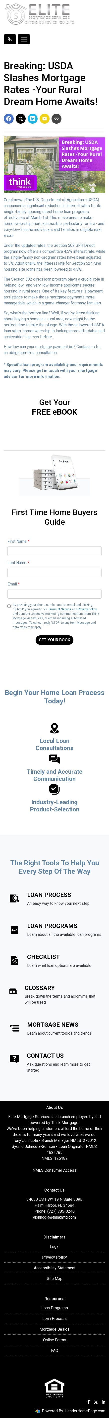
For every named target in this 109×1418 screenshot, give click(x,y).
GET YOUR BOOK (54, 640)
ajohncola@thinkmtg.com (54, 1217)
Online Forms (54, 1340)
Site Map (54, 1278)
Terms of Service (59, 609)
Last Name (18, 562)
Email (13, 584)
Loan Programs (54, 1308)
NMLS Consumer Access (54, 1170)
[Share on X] (21, 119)
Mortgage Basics (54, 1329)
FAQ (54, 1350)
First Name (18, 541)
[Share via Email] (45, 119)
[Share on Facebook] (9, 119)
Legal (54, 1246)
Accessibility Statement (54, 1268)
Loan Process (54, 1318)
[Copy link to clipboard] (56, 119)
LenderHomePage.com (85, 1411)
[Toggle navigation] (24, 39)
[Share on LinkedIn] (33, 119)
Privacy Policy (87, 609)
